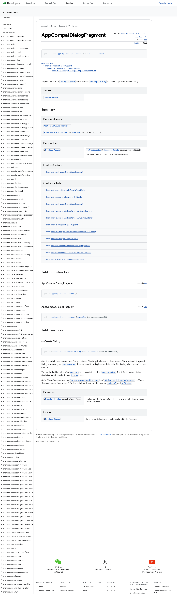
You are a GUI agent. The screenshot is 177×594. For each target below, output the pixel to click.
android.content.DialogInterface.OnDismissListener (71, 218)
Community (108, 3)
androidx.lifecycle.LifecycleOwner (64, 239)
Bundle (116, 150)
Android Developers (48, 26)
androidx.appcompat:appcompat (134, 33)
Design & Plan (50, 3)
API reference (10, 12)
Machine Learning (67, 590)
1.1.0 (145, 40)
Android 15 (111, 586)
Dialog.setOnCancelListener (84, 380)
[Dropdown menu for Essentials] (38, 3)
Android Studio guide (138, 589)
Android (39, 586)
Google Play (88, 3)
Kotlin (136, 43)
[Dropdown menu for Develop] (76, 3)
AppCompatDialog (98, 81)
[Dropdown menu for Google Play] (96, 3)
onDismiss (126, 383)
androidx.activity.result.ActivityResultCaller (68, 190)
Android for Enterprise (45, 590)
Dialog (57, 150)
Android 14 (111, 590)
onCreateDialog (93, 150)
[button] (16, 36)
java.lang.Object (48, 63)
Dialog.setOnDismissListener (120, 380)
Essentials (30, 3)
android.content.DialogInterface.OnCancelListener (71, 211)
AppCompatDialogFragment (69, 54)
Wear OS (86, 590)
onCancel (111, 383)
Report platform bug (161, 586)
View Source (140, 37)
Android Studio (165, 3)
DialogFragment (96, 54)
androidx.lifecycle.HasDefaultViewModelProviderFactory (73, 232)
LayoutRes (75, 132)
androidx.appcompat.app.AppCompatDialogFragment (74, 71)
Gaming (63, 586)
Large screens (88, 586)
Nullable (107, 150)
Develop (62, 26)
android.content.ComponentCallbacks (66, 197)
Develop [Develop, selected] (69, 3)
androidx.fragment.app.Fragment (58, 66)
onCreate (74, 372)
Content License (105, 435)
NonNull (49, 150)
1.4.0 (145, 307)
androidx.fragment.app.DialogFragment (64, 68)
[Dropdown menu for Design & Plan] (59, 3)
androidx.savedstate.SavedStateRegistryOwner (70, 246)
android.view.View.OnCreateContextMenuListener (71, 252)
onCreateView (68, 364)
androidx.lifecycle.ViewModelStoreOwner (67, 259)
